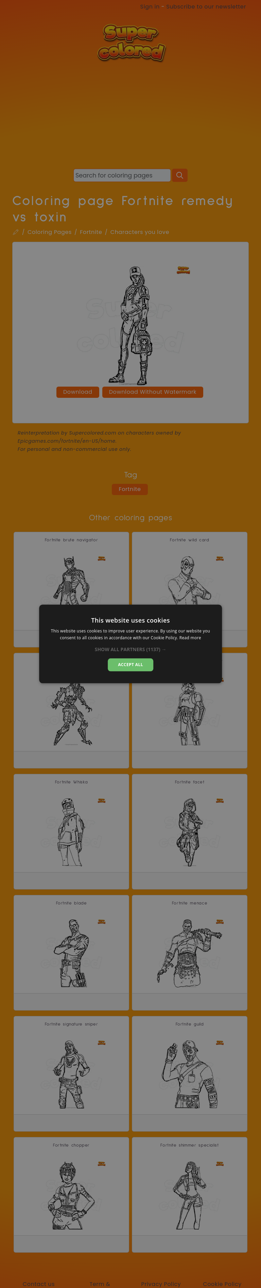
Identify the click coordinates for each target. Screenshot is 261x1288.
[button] (131, 649)
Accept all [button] (130, 664)
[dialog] (130, 644)
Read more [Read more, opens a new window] (190, 638)
